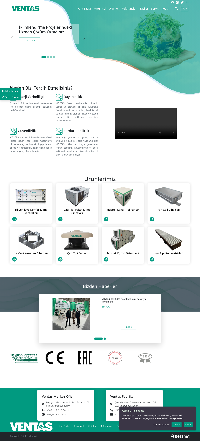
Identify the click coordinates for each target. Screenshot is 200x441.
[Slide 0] (43, 57)
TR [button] (183, 8)
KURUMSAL (29, 40)
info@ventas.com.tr (56, 414)
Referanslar (129, 8)
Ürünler (114, 8)
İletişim (166, 8)
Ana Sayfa (84, 8)
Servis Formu (10, 97)
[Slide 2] (51, 57)
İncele (128, 340)
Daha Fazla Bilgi (161, 424)
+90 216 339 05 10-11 (58, 410)
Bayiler (143, 8)
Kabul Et (176, 424)
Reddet (188, 424)
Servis (155, 8)
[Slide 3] (54, 57)
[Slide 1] (48, 57)
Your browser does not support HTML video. (146, 123)
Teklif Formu (10, 90)
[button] (176, 8)
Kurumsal (100, 8)
